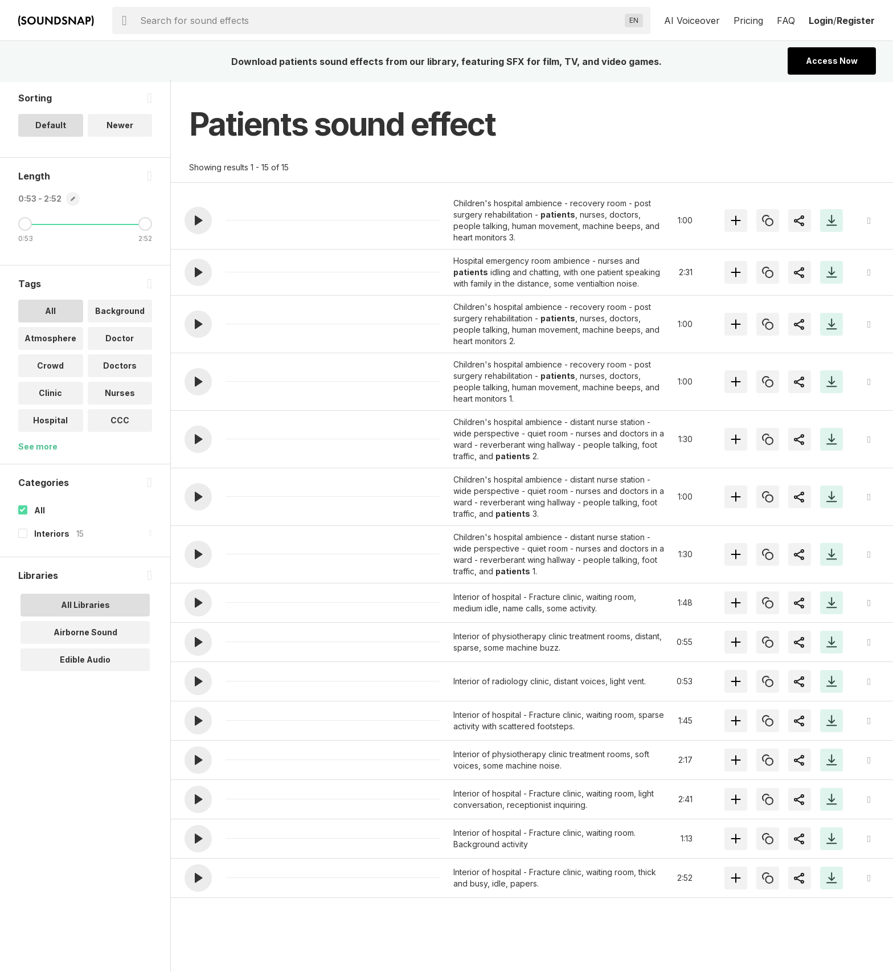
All (39, 512)
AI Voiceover (692, 20)
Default (50, 127)
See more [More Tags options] (38, 449)
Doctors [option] (120, 368)
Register (856, 20)
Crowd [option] (50, 368)
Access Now (832, 61)
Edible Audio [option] (85, 662)
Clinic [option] (50, 395)
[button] (198, 220)
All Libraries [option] (85, 607)
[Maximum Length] (145, 226)
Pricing (748, 20)
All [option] (50, 313)
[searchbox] (380, 20)
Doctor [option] (119, 340)
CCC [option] (119, 422)
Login (821, 20)
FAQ (786, 20)
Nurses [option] (120, 395)
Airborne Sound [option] (85, 634)
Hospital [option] (50, 422)
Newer (119, 127)
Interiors (51, 536)
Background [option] (120, 313)
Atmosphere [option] (50, 340)
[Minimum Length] (25, 226)
